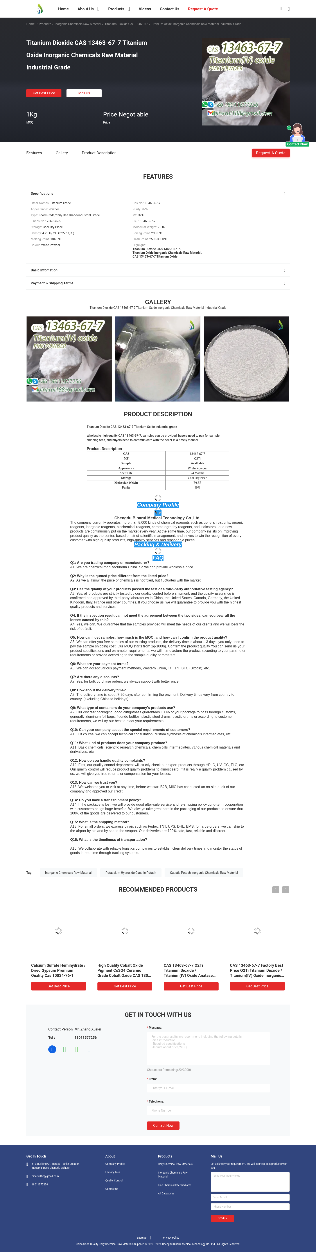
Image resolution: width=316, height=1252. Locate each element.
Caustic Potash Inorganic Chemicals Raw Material (204, 872)
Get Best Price (44, 93)
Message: (155, 1027)
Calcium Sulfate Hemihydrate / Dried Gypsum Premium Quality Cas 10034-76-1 (58, 970)
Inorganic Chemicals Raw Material (78, 24)
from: (153, 1079)
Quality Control (114, 1180)
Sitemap (142, 1237)
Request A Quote (270, 152)
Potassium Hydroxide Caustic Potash (131, 872)
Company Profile (115, 1163)
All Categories (166, 1193)
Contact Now (163, 1125)
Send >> (222, 1218)
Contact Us (111, 1188)
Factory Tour (112, 1172)
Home (30, 24)
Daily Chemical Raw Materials (175, 1164)
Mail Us (84, 93)
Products (45, 24)
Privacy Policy (171, 1237)
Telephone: (156, 1101)
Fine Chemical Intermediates (174, 1185)
